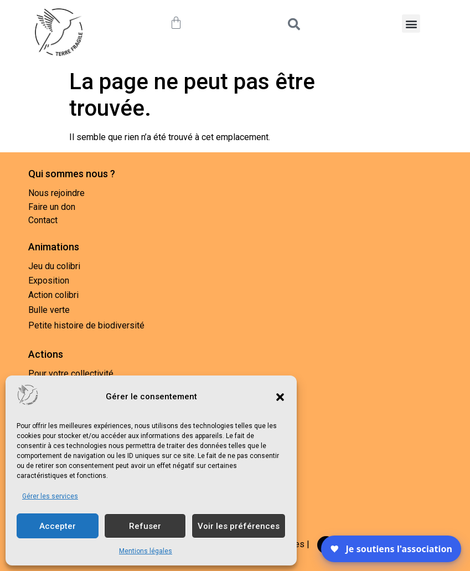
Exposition (48, 280)
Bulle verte (49, 310)
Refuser (145, 526)
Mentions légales (145, 551)
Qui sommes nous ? (71, 173)
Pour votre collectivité (70, 373)
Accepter (57, 526)
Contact (43, 220)
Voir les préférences (239, 526)
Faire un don (51, 207)
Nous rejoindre (56, 193)
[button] (280, 397)
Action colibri (53, 295)
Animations (53, 247)
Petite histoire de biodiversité (86, 325)
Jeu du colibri (54, 266)
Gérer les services (50, 496)
